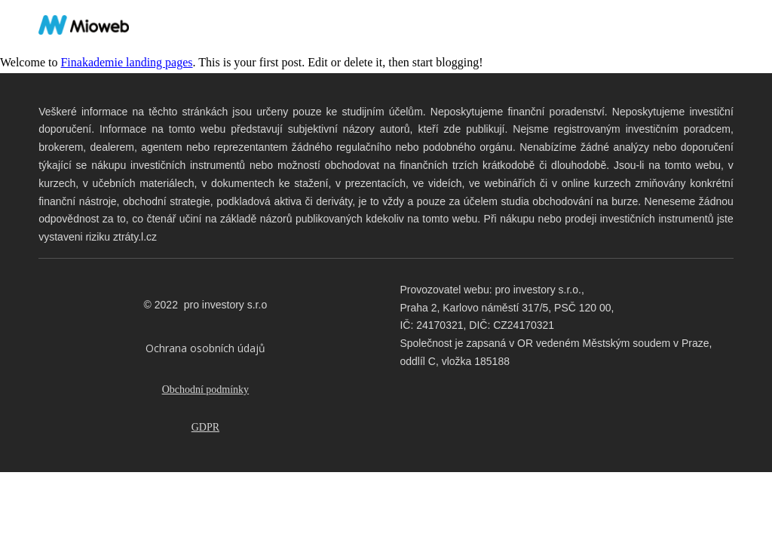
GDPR (205, 427)
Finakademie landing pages (126, 62)
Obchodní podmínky (206, 389)
